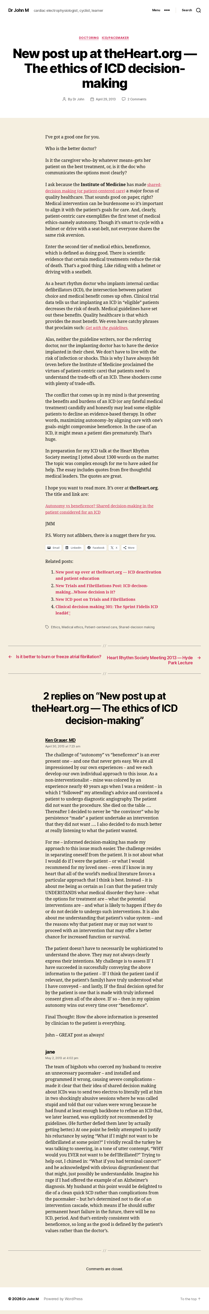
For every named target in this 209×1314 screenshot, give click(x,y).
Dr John (77, 102)
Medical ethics (72, 630)
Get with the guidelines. (109, 330)
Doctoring (88, 41)
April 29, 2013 (105, 102)
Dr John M (19, 8)
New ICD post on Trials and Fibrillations (99, 602)
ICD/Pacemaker (116, 41)
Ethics (55, 630)
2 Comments (137, 102)
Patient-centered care (102, 630)
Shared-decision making (138, 630)
